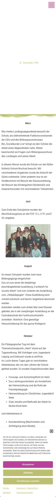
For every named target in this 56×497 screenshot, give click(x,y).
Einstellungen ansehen (28, 481)
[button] (51, 431)
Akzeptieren (28, 464)
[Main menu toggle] (51, 5)
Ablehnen (28, 472)
